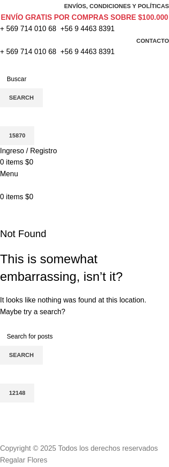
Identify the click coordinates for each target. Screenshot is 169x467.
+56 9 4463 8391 (87, 28)
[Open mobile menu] (9, 174)
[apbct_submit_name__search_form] (17, 135)
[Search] (84, 78)
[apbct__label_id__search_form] (84, 116)
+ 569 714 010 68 (28, 28)
